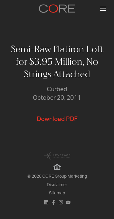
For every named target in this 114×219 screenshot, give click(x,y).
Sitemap (57, 193)
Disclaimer (57, 185)
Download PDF (57, 119)
